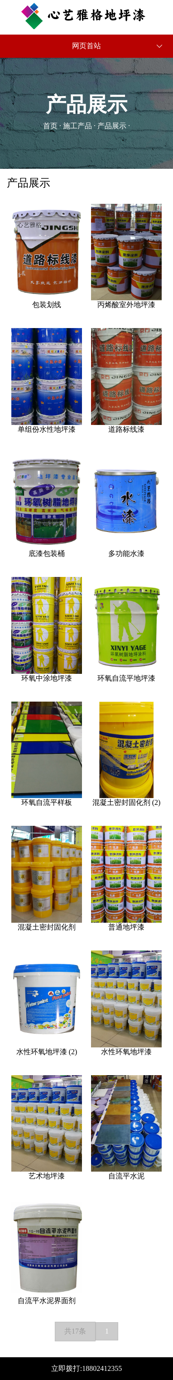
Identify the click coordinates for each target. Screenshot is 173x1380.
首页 (50, 126)
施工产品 (77, 126)
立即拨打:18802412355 (86, 1368)
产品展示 (111, 126)
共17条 (75, 1331)
